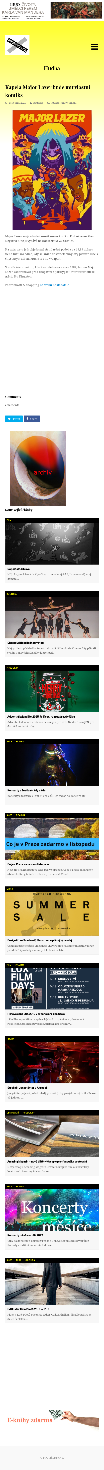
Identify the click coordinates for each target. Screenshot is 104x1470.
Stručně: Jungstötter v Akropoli (27, 1087)
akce (9, 742)
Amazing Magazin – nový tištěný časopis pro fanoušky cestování (47, 1161)
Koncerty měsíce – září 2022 (25, 1235)
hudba (55, 102)
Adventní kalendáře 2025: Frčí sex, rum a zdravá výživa (41, 716)
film (9, 520)
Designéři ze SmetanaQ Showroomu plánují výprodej (39, 940)
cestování (13, 1113)
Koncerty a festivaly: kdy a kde (26, 790)
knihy (64, 102)
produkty (13, 668)
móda (10, 889)
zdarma (20, 815)
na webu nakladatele (54, 285)
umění (72, 102)
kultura (12, 594)
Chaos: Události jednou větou (25, 643)
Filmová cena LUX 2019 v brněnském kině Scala (36, 1014)
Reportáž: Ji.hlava (18, 569)
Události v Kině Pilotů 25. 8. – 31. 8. (28, 1309)
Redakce (38, 102)
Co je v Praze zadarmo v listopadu (28, 864)
